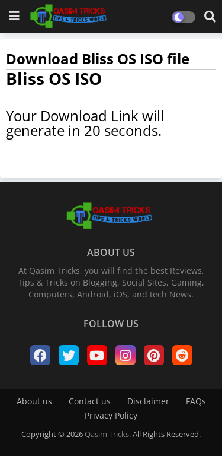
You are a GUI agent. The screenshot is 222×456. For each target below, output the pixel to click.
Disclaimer (148, 401)
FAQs (196, 401)
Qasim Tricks (107, 434)
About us (34, 401)
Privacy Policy (111, 415)
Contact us (90, 401)
